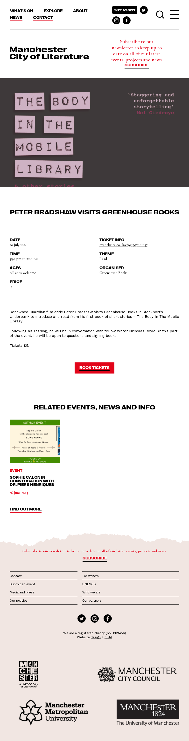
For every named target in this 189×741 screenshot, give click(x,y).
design (96, 637)
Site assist (124, 10)
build (108, 637)
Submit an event (22, 584)
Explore (53, 10)
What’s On (21, 10)
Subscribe (137, 65)
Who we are (91, 592)
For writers (90, 576)
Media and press (22, 592)
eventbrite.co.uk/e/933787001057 (123, 245)
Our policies (19, 600)
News (16, 17)
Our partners (92, 600)
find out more (26, 509)
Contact (43, 17)
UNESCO (89, 584)
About (80, 10)
